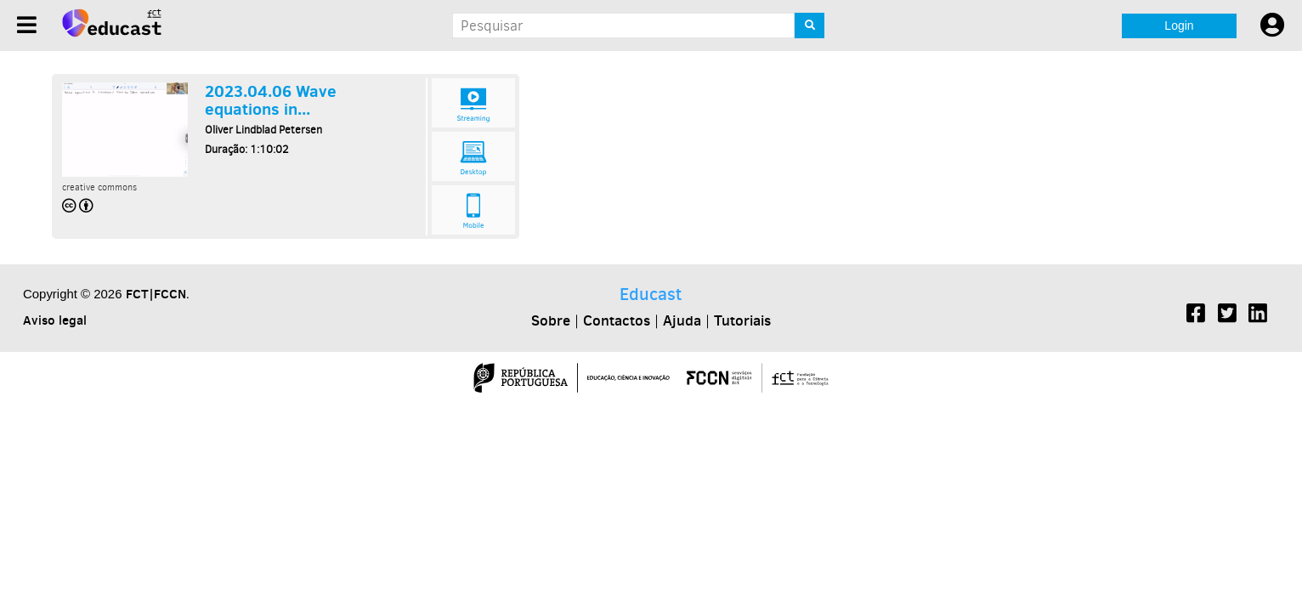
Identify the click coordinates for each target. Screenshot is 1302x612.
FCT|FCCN (156, 294)
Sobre (550, 320)
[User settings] (1272, 25)
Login (1178, 25)
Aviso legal (55, 320)
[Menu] (27, 25)
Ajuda (682, 320)
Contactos (616, 320)
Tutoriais (742, 320)
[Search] (809, 25)
